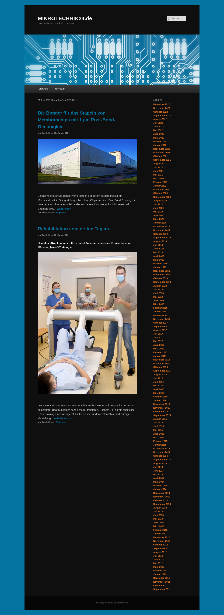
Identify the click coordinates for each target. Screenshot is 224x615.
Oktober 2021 (160, 156)
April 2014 (158, 478)
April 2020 (158, 215)
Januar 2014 (159, 489)
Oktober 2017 (160, 322)
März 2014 (158, 481)
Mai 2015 (158, 430)
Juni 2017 (158, 337)
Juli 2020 (158, 204)
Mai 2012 (158, 563)
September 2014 (162, 459)
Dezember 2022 (161, 104)
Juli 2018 (158, 289)
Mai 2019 (158, 252)
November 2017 (161, 319)
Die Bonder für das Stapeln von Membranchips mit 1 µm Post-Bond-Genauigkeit (76, 119)
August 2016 (160, 374)
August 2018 (160, 285)
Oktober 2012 (160, 544)
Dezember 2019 (161, 226)
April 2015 (158, 433)
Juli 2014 (158, 467)
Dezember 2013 (161, 493)
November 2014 (161, 452)
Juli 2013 (158, 511)
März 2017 (158, 348)
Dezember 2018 (161, 271)
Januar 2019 (159, 267)
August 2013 (160, 507)
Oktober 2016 (160, 367)
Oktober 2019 (160, 234)
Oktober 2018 (160, 278)
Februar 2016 (160, 396)
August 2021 (160, 163)
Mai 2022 (158, 130)
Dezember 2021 (161, 148)
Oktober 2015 (160, 411)
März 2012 (158, 567)
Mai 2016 (158, 385)
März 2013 (158, 526)
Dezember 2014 (161, 448)
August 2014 (160, 463)
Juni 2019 (158, 248)
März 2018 (158, 304)
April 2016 (158, 389)
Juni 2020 (158, 208)
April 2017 (158, 345)
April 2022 (158, 134)
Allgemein (61, 212)
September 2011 (162, 589)
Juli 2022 (158, 123)
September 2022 (162, 115)
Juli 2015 (158, 422)
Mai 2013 (158, 518)
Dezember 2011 (161, 578)
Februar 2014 (160, 485)
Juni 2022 (158, 126)
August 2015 (160, 419)
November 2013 (161, 496)
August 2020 (160, 200)
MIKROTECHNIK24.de (65, 18)
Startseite (43, 88)
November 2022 (161, 108)
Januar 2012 (159, 574)
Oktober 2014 (160, 456)
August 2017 (160, 330)
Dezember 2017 (161, 315)
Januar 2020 (159, 222)
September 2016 (162, 370)
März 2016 (158, 393)
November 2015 (161, 408)
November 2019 (161, 230)
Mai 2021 (158, 174)
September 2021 (162, 160)
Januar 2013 (159, 533)
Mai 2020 (158, 211)
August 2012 (160, 552)
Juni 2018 (158, 293)
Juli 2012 (158, 556)
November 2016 (161, 363)
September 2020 (162, 197)
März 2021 (158, 178)
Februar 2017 (160, 352)
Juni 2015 (158, 426)
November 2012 (161, 541)
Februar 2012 (160, 570)
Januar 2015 (159, 445)
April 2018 (158, 300)
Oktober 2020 (160, 193)
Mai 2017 (158, 341)
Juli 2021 (158, 167)
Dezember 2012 (161, 537)
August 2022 (160, 119)
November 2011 (161, 581)
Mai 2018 (158, 297)
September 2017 (162, 326)
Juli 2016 (158, 378)
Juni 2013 (158, 515)
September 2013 (162, 504)
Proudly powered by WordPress (112, 603)
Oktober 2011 (160, 585)
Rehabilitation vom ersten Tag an (73, 228)
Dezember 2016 (161, 359)
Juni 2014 (158, 470)
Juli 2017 (158, 333)
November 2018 (161, 274)
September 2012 (162, 548)
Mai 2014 (158, 474)
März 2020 (158, 219)
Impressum (59, 88)
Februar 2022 (160, 141)
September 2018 (162, 282)
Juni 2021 (158, 171)
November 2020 (161, 189)
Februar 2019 (160, 263)
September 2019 (162, 237)
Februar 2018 (160, 308)
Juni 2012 (158, 559)
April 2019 (158, 256)
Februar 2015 (160, 441)
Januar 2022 (159, 145)
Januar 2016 (159, 400)
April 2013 (158, 522)
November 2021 (161, 152)
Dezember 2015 (161, 404)
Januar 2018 (159, 311)
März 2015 (158, 437)
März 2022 (158, 137)
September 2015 (162, 415)
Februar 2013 (160, 530)
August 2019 (160, 241)
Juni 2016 (158, 382)
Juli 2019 (158, 245)
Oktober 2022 (160, 112)
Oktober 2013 (160, 500)
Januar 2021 (159, 185)
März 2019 (158, 260)
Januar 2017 (159, 356)
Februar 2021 (160, 182)
